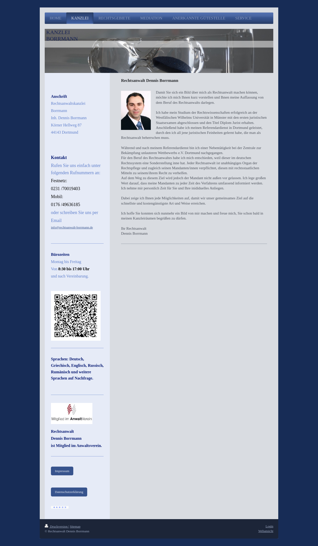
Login (269, 526)
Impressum (62, 471)
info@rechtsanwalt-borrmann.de (72, 227)
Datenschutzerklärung (69, 492)
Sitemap (75, 526)
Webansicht (265, 531)
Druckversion (56, 526)
